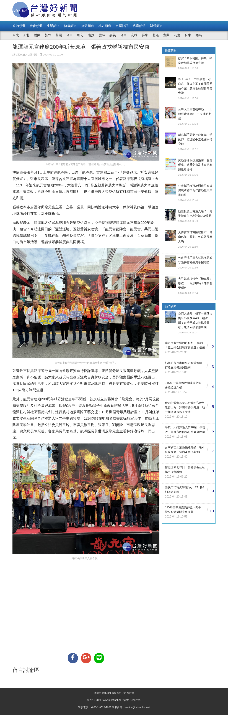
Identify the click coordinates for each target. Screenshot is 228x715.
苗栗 (59, 35)
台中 (69, 35)
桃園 (37, 35)
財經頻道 (156, 26)
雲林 (102, 35)
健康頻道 (70, 26)
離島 (199, 35)
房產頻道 (139, 26)
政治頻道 (18, 26)
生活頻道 (53, 26)
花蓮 (177, 35)
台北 (15, 35)
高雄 (134, 35)
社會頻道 (36, 26)
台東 (188, 35)
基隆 (155, 35)
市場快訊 (122, 26)
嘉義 (112, 35)
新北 (26, 35)
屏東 (145, 35)
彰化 (80, 35)
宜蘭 (166, 35)
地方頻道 (104, 26)
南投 (91, 35)
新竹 (48, 35)
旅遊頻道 (87, 26)
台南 (123, 35)
